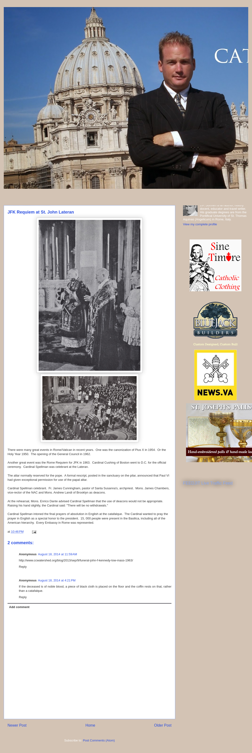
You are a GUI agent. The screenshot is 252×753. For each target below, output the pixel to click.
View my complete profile (200, 224)
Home (90, 725)
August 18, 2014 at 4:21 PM (56, 580)
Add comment (19, 607)
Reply (23, 566)
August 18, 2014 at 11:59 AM (57, 554)
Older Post (162, 725)
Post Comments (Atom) (99, 740)
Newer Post (17, 725)
